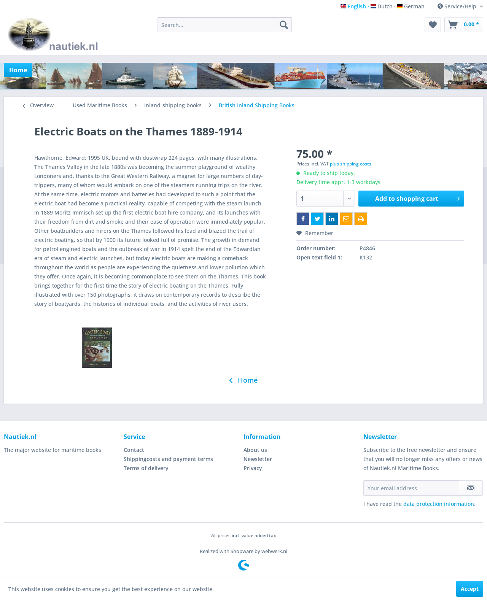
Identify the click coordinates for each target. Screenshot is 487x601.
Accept (470, 588)
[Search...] (225, 24)
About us (255, 449)
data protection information (438, 503)
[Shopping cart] (463, 24)
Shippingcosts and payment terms (168, 459)
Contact (134, 449)
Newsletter (258, 459)
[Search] (284, 24)
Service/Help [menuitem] (458, 6)
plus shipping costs (350, 164)
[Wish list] (433, 24)
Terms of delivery (146, 468)
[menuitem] (225, 24)
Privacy (253, 468)
